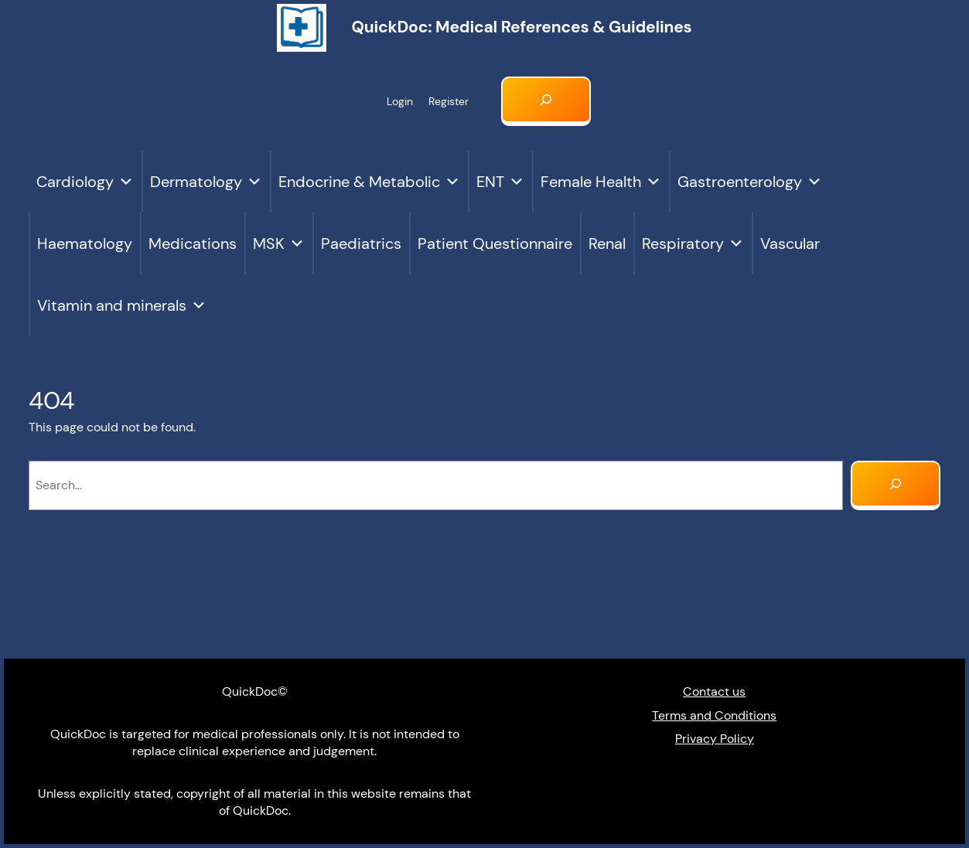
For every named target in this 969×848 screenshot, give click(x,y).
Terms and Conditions (714, 715)
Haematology (84, 243)
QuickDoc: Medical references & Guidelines (521, 27)
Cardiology (85, 182)
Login (400, 101)
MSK (279, 243)
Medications (192, 243)
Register (448, 101)
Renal (607, 243)
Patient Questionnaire (495, 243)
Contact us (714, 691)
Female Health (601, 182)
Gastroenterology (749, 182)
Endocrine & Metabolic (369, 182)
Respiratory (693, 243)
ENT (500, 182)
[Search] (895, 485)
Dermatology (206, 182)
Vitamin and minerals (121, 305)
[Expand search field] (546, 101)
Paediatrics (361, 243)
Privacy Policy (714, 739)
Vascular (790, 243)
